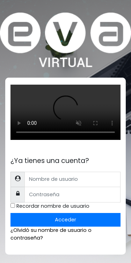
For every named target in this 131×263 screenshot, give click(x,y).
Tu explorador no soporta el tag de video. (65, 112)
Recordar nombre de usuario (52, 205)
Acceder (65, 219)
